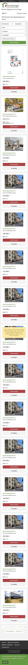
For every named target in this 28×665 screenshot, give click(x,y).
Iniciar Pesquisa (14, 42)
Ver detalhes (14, 91)
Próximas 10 (19, 631)
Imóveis (4, 642)
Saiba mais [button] (20, 658)
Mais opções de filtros (9, 39)
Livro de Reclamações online (14, 652)
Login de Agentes (23, 1)
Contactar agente (14, 87)
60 (24, 627)
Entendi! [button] (5, 662)
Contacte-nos (12, 1)
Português (19, 13)
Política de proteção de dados (14, 650)
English (25, 13)
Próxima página (10, 631)
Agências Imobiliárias (13, 642)
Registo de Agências (7, 645)
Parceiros (5, 1)
